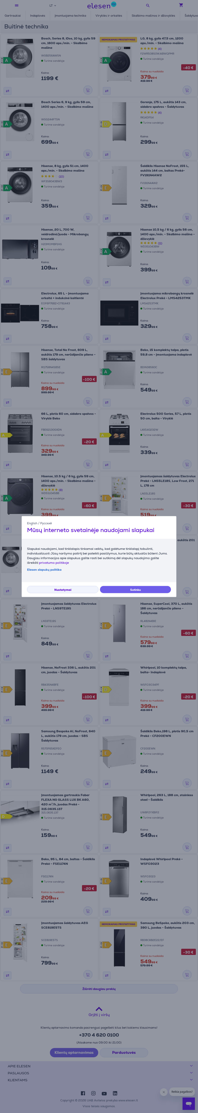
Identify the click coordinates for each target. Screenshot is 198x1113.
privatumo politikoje (54, 563)
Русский (46, 523)
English (32, 523)
